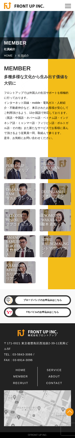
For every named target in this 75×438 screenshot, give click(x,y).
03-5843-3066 (22, 354)
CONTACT (54, 383)
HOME (8, 55)
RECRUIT (20, 383)
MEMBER (20, 376)
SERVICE (54, 370)
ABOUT (54, 376)
